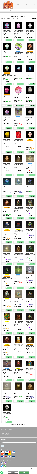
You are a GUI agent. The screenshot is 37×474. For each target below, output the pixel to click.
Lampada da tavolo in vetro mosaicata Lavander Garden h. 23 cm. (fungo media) (30, 276)
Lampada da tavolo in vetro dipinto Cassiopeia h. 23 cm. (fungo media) (30, 143)
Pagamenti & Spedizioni (5, 433)
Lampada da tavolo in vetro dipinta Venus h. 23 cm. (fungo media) (7, 140)
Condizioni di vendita (5, 434)
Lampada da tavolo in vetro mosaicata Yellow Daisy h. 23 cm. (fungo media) (30, 392)
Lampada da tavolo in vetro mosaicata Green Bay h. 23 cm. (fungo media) (30, 255)
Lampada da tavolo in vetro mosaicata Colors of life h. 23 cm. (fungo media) (7, 233)
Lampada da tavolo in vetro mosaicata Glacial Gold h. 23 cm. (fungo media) (7, 255)
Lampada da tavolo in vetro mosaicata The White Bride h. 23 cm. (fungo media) (30, 347)
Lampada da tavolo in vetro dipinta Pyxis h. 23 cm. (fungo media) (18, 95)
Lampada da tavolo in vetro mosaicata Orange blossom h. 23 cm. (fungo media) (18, 323)
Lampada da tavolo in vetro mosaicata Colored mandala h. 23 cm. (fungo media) (30, 209)
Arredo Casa (25, 10)
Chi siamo (3, 430)
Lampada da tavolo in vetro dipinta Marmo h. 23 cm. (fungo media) (30, 54)
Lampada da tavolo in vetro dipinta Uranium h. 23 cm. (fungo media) (30, 118)
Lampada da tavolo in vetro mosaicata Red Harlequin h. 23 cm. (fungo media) (7, 348)
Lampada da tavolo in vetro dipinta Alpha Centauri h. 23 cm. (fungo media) (7, 32)
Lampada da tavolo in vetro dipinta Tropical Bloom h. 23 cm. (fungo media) (18, 119)
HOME (3, 10)
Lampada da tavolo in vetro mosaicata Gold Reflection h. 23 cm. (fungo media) (18, 255)
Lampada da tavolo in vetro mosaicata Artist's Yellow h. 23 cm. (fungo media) (7, 165)
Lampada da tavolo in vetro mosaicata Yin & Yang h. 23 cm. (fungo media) (7, 414)
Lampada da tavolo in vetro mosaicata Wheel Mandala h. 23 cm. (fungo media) (30, 370)
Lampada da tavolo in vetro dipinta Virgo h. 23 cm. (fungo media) (18, 140)
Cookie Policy (3, 469)
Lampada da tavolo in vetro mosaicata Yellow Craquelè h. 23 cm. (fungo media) (18, 392)
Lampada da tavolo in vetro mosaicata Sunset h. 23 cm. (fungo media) (18, 346)
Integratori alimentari (17, 10)
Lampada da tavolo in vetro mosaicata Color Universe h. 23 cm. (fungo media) (18, 209)
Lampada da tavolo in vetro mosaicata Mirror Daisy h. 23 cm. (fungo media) (30, 300)
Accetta (24, 472)
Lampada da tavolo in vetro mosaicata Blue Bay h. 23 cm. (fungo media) (7, 188)
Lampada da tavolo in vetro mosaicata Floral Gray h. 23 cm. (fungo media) (18, 232)
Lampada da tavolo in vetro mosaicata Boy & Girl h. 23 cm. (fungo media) (7, 210)
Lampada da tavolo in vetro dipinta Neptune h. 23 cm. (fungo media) (18, 74)
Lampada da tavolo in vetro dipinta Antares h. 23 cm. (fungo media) (18, 32)
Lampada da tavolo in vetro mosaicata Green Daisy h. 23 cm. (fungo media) (7, 279)
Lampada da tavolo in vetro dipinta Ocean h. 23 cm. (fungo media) (30, 73)
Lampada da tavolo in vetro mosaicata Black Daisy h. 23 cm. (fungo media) (18, 165)
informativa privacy (14, 444)
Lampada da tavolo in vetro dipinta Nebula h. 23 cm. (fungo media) (7, 75)
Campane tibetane (32, 10)
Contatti (3, 432)
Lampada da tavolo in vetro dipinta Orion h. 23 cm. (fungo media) (7, 97)
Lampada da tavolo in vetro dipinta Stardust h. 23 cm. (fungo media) (30, 96)
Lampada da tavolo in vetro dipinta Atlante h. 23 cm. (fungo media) (30, 32)
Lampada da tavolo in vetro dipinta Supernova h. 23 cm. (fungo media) (7, 118)
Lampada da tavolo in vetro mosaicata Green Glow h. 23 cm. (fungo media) (18, 278)
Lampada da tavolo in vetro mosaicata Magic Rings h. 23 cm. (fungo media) (18, 300)
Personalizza (13, 472)
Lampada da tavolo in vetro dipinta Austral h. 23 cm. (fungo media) (7, 52)
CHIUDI (36, 468)
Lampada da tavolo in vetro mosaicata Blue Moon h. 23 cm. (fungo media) (18, 188)
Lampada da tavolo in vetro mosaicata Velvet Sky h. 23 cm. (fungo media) (7, 371)
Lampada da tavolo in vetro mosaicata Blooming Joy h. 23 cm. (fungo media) (30, 166)
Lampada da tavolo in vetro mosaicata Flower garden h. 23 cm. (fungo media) (30, 231)
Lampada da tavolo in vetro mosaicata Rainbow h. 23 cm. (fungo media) (30, 323)
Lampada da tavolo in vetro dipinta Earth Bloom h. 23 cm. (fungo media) (18, 54)
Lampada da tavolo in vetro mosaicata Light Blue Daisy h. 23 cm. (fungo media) (7, 302)
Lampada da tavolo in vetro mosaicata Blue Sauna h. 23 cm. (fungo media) (30, 188)
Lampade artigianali (9, 10)
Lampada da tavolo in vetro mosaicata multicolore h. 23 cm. (7, 323)
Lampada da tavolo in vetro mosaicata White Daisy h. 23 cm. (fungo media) (7, 392)
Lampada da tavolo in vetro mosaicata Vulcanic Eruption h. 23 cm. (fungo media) (18, 371)
